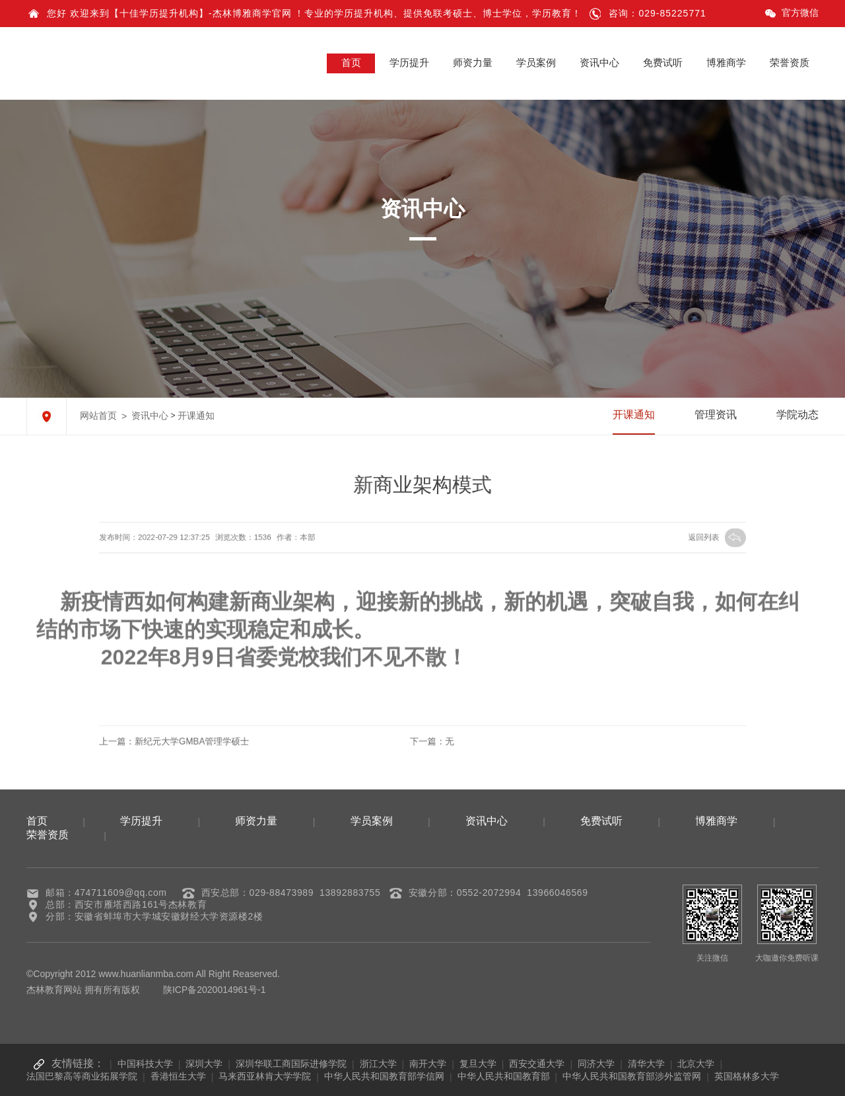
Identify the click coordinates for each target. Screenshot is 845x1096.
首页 (351, 62)
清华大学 (646, 1063)
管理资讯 (715, 414)
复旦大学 (477, 1063)
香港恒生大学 (178, 1076)
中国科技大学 (145, 1063)
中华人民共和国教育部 (503, 1076)
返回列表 (654, 537)
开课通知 (196, 415)
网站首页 (98, 415)
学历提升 (409, 62)
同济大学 (596, 1063)
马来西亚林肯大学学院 (265, 1076)
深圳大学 (204, 1063)
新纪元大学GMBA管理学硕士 (241, 740)
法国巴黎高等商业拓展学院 (81, 1076)
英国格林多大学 (746, 1076)
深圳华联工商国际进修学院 (291, 1063)
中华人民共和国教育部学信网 (384, 1076)
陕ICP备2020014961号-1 (214, 989)
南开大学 (427, 1063)
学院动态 (797, 414)
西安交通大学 (536, 1063)
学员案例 (536, 62)
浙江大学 (378, 1063)
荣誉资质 (789, 62)
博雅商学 (726, 62)
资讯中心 (599, 62)
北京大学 (695, 1063)
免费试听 (663, 62)
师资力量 (472, 62)
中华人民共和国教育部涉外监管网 (631, 1076)
